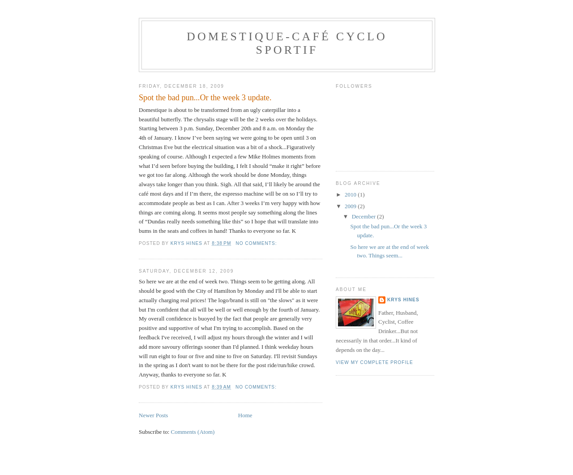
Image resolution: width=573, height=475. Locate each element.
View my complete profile (374, 362)
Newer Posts (153, 415)
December (364, 216)
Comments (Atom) (193, 431)
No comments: (256, 243)
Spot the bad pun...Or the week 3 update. (205, 97)
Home (245, 415)
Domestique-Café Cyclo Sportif (287, 43)
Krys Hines (403, 299)
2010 (351, 194)
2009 (351, 206)
